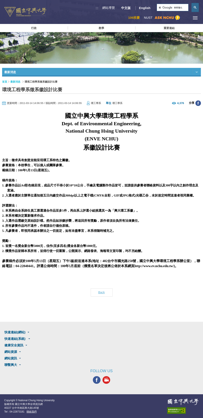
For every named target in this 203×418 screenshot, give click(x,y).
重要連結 (169, 28)
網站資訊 (10, 358)
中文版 (126, 8)
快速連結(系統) (15, 338)
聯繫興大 (10, 365)
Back (101, 292)
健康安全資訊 (13, 345)
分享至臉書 (198, 103)
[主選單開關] (195, 17)
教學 (101, 28)
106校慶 (134, 17)
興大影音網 (106, 380)
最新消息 (15, 81)
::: (97, 8)
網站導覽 (108, 7)
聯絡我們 (32, 411)
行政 (34, 28)
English (144, 8)
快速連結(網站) (14, 332)
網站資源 (10, 351)
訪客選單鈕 (185, 17)
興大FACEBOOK (97, 380)
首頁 (4, 81)
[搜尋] (172, 7)
